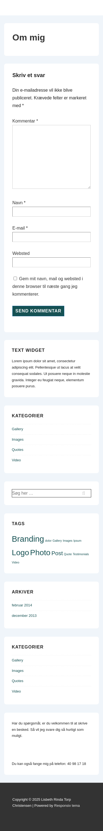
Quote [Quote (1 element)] (68, 554)
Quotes (17, 450)
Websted (21, 253)
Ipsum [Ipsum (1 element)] (77, 540)
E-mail (18, 228)
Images (18, 439)
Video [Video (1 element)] (15, 562)
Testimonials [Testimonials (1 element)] (81, 554)
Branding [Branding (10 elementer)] (28, 538)
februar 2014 (22, 605)
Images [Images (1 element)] (68, 540)
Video (16, 460)
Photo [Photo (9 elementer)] (40, 552)
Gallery (17, 429)
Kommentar (25, 121)
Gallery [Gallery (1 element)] (57, 540)
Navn (17, 202)
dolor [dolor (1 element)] (48, 540)
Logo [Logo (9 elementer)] (20, 552)
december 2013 (24, 616)
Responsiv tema (67, 805)
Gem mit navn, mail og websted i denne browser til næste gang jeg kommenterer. (47, 286)
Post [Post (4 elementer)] (57, 553)
